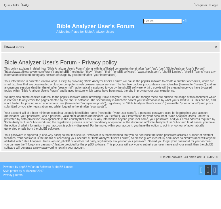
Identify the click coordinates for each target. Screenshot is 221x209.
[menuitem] (24, 5)
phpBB (23, 166)
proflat (14, 170)
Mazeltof (31, 170)
